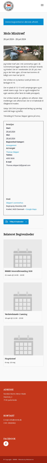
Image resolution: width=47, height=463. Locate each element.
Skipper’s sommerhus (14, 203)
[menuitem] (42, 5)
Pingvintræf (10, 359)
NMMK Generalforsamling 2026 (18, 271)
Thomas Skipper (12, 152)
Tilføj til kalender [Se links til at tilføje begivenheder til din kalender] (16, 222)
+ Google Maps (30, 209)
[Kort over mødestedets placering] (23, 182)
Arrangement (11, 145)
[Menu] (42, 5)
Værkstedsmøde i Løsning (16, 314)
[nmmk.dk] (19, 6)
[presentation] (23, 254)
